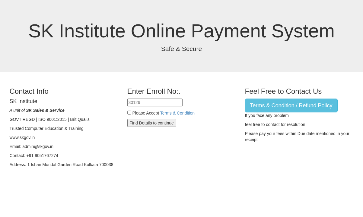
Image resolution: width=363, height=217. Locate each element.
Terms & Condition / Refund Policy (291, 105)
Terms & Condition (177, 113)
